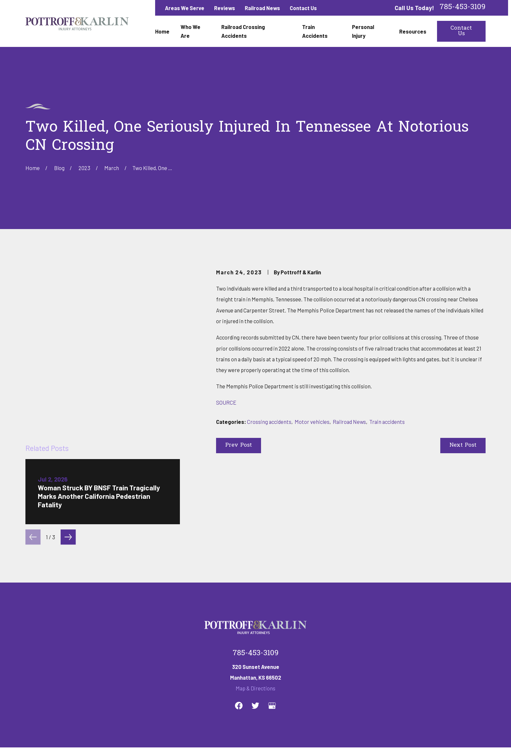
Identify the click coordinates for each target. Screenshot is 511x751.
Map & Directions (255, 596)
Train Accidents (279, 676)
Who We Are (155, 676)
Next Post (462, 445)
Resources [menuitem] (412, 31)
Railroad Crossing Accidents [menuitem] (243, 31)
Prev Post (238, 445)
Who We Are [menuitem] (190, 31)
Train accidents (387, 421)
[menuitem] (34, 737)
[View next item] (68, 393)
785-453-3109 (463, 7)
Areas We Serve (184, 8)
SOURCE (226, 402)
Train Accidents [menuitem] (315, 31)
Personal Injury (327, 676)
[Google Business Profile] (272, 614)
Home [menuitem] (162, 31)
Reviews (224, 8)
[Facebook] (238, 614)
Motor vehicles (312, 421)
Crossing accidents (269, 421)
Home (121, 676)
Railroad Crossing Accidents (215, 676)
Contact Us (303, 8)
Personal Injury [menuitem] (363, 31)
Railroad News (262, 8)
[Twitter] (255, 614)
